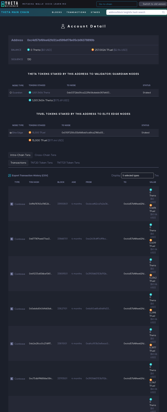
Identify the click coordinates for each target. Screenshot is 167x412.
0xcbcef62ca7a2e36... (97, 203)
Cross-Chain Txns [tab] (45, 155)
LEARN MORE (60, 4)
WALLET (40, 4)
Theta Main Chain (15, 12)
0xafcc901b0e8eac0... (98, 343)
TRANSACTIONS (76, 12)
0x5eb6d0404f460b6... (41, 308)
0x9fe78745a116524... (40, 203)
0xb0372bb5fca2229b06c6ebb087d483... (89, 92)
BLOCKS (57, 12)
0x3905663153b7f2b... (97, 273)
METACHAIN (28, 4)
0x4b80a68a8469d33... (98, 308)
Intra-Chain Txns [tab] (20, 155)
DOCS (49, 4)
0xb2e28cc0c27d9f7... (40, 343)
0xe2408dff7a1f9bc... (96, 238)
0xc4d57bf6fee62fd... (135, 203)
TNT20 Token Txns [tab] (41, 162)
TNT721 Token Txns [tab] (68, 162)
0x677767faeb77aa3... (40, 238)
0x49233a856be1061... (40, 273)
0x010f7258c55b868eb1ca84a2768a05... (83, 132)
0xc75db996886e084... (41, 378)
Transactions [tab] (18, 162)
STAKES (95, 12)
